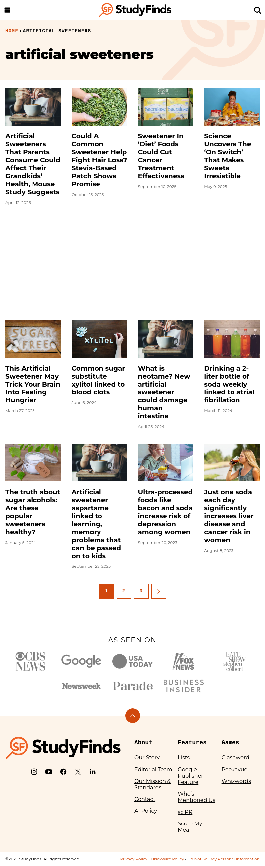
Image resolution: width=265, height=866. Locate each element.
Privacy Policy (133, 858)
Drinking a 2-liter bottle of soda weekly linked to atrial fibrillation (229, 384)
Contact (144, 799)
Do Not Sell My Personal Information (223, 858)
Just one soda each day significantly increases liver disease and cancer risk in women (228, 516)
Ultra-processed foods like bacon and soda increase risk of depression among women (165, 512)
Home (11, 31)
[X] (78, 771)
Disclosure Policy (167, 858)
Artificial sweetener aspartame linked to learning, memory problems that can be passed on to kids (96, 524)
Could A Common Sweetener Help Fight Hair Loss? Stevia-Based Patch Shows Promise (99, 160)
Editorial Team (153, 769)
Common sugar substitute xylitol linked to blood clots (98, 380)
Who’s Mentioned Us (196, 797)
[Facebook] (63, 771)
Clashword (235, 757)
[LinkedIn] (92, 771)
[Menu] (7, 10)
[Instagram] (34, 771)
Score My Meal (190, 827)
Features (192, 742)
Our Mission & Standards (152, 784)
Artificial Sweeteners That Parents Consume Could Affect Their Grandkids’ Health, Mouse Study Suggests (32, 164)
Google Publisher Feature (190, 775)
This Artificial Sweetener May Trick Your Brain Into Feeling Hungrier (32, 384)
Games (230, 742)
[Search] (257, 10)
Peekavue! (235, 769)
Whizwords (236, 781)
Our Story (147, 757)
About (143, 742)
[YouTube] (48, 771)
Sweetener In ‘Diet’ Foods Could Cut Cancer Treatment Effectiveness (161, 156)
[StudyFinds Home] (135, 10)
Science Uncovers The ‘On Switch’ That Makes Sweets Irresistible (227, 156)
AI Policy (145, 811)
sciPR (185, 812)
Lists (184, 757)
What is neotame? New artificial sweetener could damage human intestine (164, 392)
